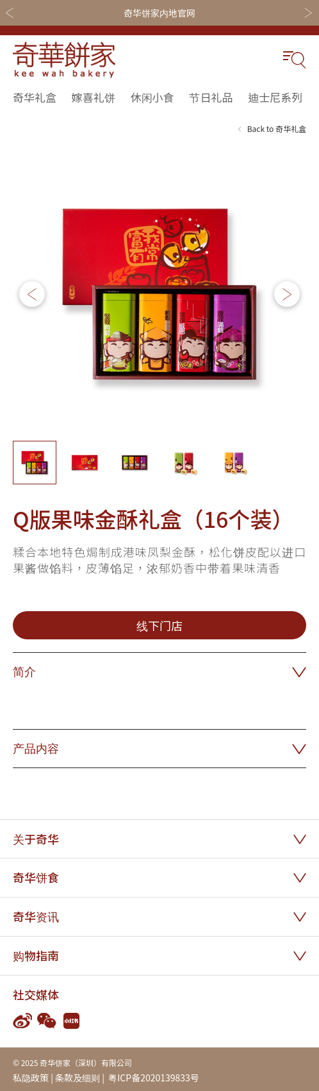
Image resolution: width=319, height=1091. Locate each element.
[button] (287, 294)
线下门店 (159, 625)
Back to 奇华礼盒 (276, 128)
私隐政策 (31, 1077)
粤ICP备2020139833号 (152, 1077)
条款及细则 (77, 1077)
